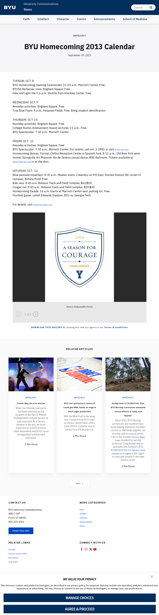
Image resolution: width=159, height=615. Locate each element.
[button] (152, 577)
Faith (26, 19)
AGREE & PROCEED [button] (79, 609)
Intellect (43, 19)
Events (81, 19)
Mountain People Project (128, 447)
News (28, 9)
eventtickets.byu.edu (26, 161)
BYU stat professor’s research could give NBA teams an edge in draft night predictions (79, 410)
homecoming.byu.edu (46, 204)
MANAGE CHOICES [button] (80, 597)
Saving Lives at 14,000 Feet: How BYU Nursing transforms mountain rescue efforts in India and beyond (128, 412)
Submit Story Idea (26, 543)
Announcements (104, 19)
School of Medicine (135, 19)
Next (79, 495)
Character (63, 19)
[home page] (10, 7)
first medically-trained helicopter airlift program (128, 461)
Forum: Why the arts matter (31, 404)
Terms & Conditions (116, 327)
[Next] (35, 314)
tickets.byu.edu (124, 149)
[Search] (143, 7)
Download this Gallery (46, 327)
